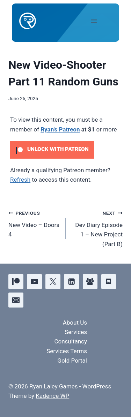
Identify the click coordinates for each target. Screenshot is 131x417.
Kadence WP (52, 395)
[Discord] (108, 281)
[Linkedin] (71, 281)
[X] (52, 281)
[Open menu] (100, 20)
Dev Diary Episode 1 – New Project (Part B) (97, 228)
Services (76, 331)
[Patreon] (15, 281)
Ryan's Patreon (60, 129)
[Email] (15, 300)
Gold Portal (72, 360)
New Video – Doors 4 (34, 223)
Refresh (20, 179)
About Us (75, 322)
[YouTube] (34, 281)
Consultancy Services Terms (66, 346)
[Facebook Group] (90, 281)
